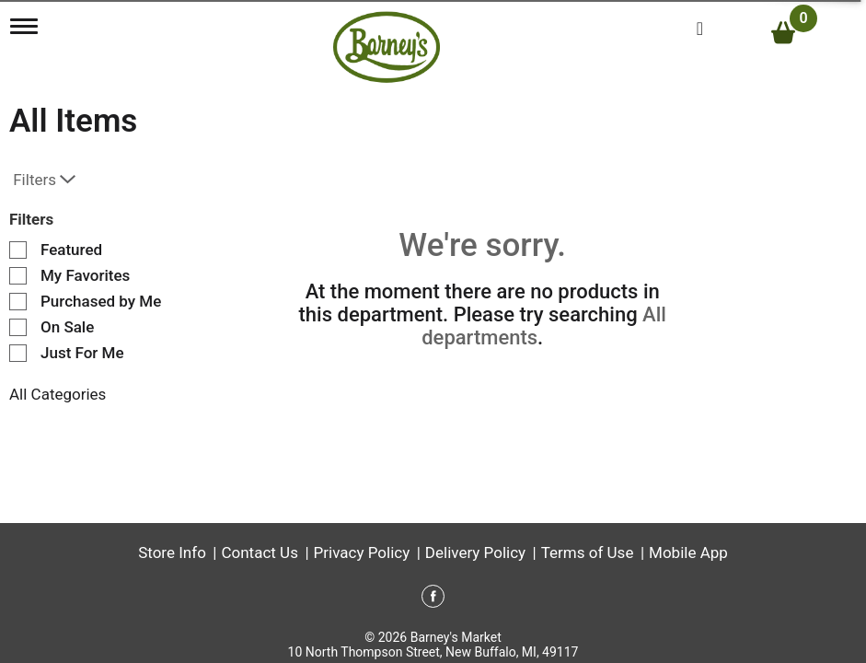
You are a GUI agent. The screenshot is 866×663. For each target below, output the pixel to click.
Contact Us (259, 552)
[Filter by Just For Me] (18, 353)
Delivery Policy (475, 552)
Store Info (172, 552)
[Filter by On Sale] (18, 327)
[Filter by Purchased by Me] (18, 301)
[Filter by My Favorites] (18, 276)
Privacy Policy (362, 552)
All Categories (57, 394)
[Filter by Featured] (18, 250)
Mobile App (688, 552)
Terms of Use (587, 552)
